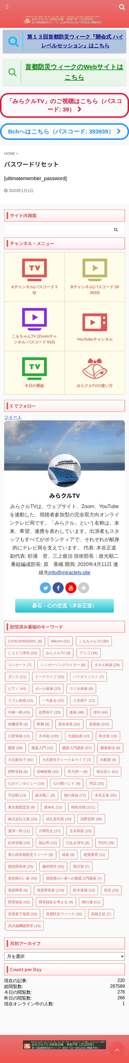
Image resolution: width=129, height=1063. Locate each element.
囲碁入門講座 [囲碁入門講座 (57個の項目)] (76, 748)
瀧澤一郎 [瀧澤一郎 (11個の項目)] (19, 831)
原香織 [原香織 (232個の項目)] (99, 724)
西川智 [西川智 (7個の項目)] (81, 866)
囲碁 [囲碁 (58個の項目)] (15, 748)
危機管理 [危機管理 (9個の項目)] (18, 724)
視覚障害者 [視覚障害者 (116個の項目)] (50, 890)
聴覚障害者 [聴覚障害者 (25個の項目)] (20, 866)
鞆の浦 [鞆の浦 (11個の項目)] (91, 902)
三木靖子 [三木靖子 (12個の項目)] (84, 700)
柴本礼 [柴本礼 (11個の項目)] (53, 807)
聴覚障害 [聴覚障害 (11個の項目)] (94, 855)
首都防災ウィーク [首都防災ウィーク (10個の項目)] (64, 914)
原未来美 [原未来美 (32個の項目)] (69, 724)
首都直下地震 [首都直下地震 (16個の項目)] (22, 914)
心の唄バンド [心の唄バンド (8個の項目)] (66, 783)
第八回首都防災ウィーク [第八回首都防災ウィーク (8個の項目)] (30, 855)
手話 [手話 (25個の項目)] (96, 783)
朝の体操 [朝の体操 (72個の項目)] (75, 795)
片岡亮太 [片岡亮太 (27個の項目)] (50, 831)
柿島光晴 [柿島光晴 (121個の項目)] (83, 807)
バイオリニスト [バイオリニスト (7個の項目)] (88, 677)
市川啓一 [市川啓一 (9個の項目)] (77, 772)
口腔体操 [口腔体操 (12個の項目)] (19, 736)
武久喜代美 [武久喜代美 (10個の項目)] (58, 819)
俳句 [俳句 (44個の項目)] (100, 712)
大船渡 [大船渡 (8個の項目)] (108, 760)
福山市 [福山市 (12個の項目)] (48, 843)
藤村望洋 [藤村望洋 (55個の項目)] (53, 866)
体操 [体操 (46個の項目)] (76, 712)
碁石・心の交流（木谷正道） (64, 605)
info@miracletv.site (70, 572)
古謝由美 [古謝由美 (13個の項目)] (79, 736)
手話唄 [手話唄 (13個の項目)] (17, 795)
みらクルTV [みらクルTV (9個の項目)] (58, 653)
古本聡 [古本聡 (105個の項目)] (49, 736)
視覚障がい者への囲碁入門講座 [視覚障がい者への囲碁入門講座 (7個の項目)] (74, 878)
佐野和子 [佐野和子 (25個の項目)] (50, 712)
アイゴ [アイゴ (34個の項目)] (88, 653)
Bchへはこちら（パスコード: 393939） (64, 131)
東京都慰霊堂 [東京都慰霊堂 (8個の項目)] (21, 807)
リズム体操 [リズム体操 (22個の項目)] (20, 700)
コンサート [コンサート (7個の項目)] (20, 665)
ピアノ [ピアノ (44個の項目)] (17, 689)
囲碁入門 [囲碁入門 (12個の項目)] (42, 748)
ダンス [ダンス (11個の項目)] (17, 677)
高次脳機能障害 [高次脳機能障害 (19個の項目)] (24, 926)
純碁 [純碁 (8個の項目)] (68, 855)
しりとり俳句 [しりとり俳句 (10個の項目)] (22, 653)
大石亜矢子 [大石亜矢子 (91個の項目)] (20, 760)
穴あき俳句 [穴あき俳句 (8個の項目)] (77, 843)
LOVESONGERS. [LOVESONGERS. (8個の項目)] (25, 641)
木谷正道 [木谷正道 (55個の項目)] (106, 795)
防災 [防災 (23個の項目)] (111, 890)
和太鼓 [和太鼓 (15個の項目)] (108, 736)
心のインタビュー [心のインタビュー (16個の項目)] (26, 783)
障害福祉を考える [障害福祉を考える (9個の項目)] (56, 902)
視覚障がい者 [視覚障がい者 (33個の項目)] (22, 878)
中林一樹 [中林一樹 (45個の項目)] (19, 712)
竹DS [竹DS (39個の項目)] (106, 843)
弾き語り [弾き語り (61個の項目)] (107, 772)
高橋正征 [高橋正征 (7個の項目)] (101, 914)
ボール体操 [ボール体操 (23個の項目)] (48, 689)
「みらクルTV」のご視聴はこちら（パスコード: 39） (64, 105)
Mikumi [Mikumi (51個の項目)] (60, 641)
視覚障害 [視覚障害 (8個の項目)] (18, 890)
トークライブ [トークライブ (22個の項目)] (49, 677)
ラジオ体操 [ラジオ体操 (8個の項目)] (81, 689)
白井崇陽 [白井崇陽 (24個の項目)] (19, 843)
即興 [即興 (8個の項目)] (43, 724)
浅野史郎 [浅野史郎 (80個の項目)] (91, 819)
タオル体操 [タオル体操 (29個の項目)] (107, 665)
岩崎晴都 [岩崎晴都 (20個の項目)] (48, 772)
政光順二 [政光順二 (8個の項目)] (45, 795)
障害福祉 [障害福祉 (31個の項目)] (19, 902)
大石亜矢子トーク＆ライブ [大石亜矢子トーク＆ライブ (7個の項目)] (66, 760)
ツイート (13, 417)
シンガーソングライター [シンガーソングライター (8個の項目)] (63, 665)
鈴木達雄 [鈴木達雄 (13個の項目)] (84, 890)
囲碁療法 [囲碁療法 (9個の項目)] (110, 748)
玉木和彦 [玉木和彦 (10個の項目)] (80, 831)
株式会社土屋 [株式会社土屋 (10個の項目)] (22, 819)
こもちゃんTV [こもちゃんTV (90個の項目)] (94, 641)
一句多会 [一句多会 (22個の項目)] (53, 700)
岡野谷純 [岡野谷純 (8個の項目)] (18, 772)
